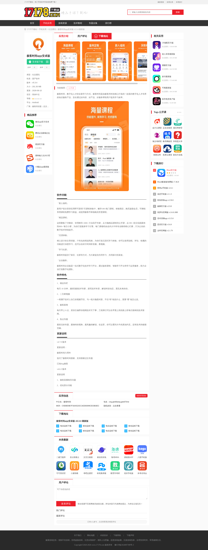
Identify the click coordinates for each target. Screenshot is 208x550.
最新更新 (161, 2)
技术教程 (78, 23)
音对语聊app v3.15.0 (165, 218)
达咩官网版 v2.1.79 (165, 231)
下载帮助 (117, 535)
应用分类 (170, 2)
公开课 (71, 88)
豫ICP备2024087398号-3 (124, 545)
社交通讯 (52, 29)
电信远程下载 (65, 426)
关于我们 (77, 535)
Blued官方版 (172, 170)
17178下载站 (32, 29)
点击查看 (116, 406)
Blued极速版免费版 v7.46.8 (168, 182)
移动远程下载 (88, 426)
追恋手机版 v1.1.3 (164, 194)
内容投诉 (104, 535)
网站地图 (91, 535)
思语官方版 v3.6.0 (164, 225)
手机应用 (47, 23)
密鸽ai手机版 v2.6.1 (165, 188)
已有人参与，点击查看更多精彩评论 (101, 522)
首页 (32, 23)
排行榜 (108, 23)
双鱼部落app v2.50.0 (165, 200)
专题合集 (93, 23)
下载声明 (130, 535)
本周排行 (179, 2)
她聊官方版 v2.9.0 (164, 206)
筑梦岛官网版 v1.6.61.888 (167, 212)
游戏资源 (62, 23)
